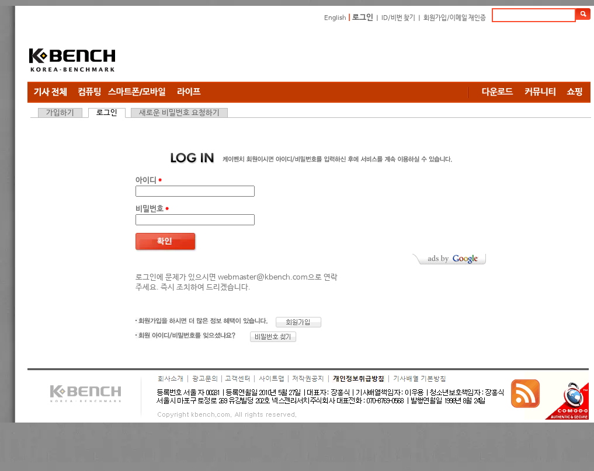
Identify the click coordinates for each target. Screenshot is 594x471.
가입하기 (60, 113)
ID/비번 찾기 (398, 18)
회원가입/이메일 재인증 (454, 18)
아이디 (149, 180)
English (335, 18)
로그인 (362, 17)
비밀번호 (152, 209)
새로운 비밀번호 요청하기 (179, 113)
